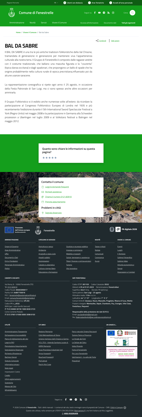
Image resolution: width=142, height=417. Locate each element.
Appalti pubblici (44, 257)
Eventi (119, 246)
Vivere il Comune (29, 32)
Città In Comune (116, 407)
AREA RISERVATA (69, 413)
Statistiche (9, 382)
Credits (7, 375)
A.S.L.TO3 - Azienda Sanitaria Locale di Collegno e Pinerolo (61, 342)
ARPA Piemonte (45, 346)
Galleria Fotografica (124, 257)
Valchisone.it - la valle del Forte (84, 357)
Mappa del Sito (10, 386)
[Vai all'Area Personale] (121, 2)
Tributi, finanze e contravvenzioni (78, 261)
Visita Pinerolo (77, 346)
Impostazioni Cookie (12, 371)
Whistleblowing (11, 390)
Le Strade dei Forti (79, 338)
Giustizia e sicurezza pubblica (77, 246)
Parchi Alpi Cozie (45, 364)
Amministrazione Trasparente (16, 331)
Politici (7, 268)
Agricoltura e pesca (46, 246)
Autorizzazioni (44, 261)
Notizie (97, 250)
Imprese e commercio (74, 250)
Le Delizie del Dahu (79, 342)
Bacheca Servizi (11, 357)
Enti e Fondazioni (11, 261)
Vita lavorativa (71, 268)
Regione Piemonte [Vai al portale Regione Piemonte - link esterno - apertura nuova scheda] (13, 2)
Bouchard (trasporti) (46, 357)
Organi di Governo (11, 246)
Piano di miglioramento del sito (16, 338)
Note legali (9, 368)
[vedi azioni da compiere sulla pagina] (113, 41)
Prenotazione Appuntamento (16, 346)
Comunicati (99, 253)
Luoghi (119, 250)
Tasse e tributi (100, 246)
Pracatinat (76, 360)
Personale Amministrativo (14, 264)
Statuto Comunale (12, 360)
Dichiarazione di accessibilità (15, 335)
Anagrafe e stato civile (47, 253)
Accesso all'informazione (89, 22)
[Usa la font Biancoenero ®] (73, 2)
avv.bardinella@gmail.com (87, 314)
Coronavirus (99, 257)
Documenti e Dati (11, 257)
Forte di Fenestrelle (79, 349)
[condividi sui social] (101, 41)
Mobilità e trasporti (73, 253)
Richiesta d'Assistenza (13, 353)
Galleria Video (122, 261)
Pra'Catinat (43, 360)
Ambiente (42, 250)
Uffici (7, 253)
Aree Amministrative (12, 250)
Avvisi (97, 261)
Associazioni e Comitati (126, 272)
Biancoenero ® (79, 410)
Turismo (69, 264)
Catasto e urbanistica (47, 264)
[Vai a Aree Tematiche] (96, 2)
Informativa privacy (12, 364)
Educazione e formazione (48, 272)
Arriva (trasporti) (45, 353)
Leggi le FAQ (9, 342)
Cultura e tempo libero (47, 268)
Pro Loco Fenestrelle (80, 353)
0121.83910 (12, 287)
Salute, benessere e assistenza (78, 257)
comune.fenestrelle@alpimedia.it (22, 298)
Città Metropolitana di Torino (49, 335)
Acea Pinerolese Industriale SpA (51, 349)
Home (18, 32)
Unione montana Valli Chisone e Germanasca (56, 338)
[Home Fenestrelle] (30, 12)
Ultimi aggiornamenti (13, 379)
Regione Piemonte (46, 331)
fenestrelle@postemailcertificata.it (23, 295)
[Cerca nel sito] (132, 12)
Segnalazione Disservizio (14, 349)
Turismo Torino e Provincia (81, 335)
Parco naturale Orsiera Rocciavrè (84, 331)
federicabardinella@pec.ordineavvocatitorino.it (93, 317)
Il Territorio (121, 253)
